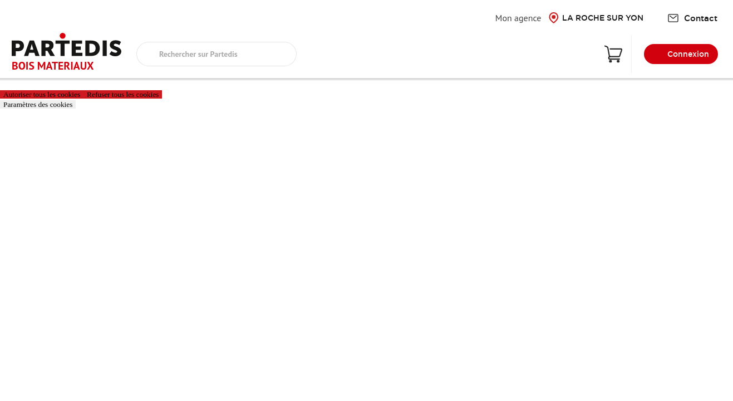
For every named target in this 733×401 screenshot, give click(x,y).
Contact (692, 18)
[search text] (216, 54)
